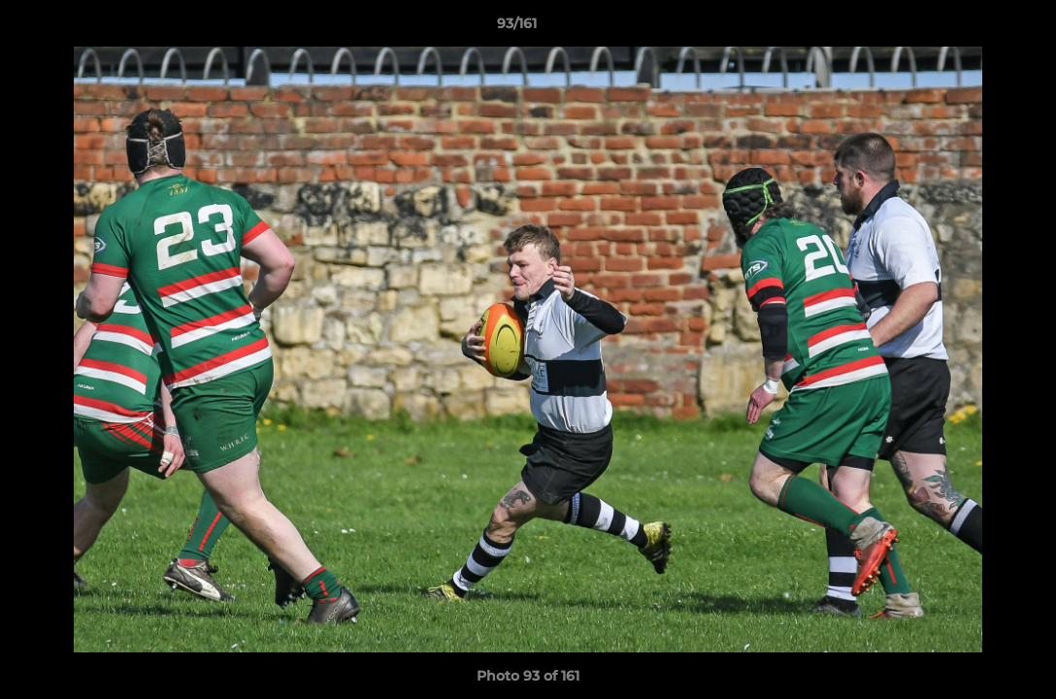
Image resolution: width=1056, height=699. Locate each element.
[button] (974, 28)
